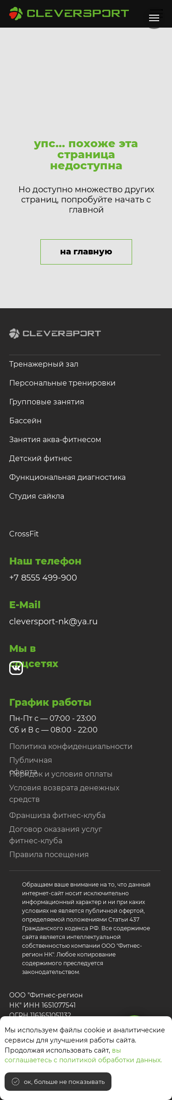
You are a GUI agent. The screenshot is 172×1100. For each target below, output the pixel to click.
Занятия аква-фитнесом (55, 439)
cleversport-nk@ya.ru (53, 621)
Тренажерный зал (43, 364)
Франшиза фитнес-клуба (57, 815)
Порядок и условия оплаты (61, 774)
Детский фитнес (40, 458)
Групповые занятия (46, 401)
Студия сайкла (36, 496)
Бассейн (25, 420)
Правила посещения (49, 854)
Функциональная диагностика (67, 477)
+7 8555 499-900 (43, 578)
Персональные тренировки (62, 383)
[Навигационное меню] (154, 18)
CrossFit (24, 534)
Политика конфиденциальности (71, 746)
